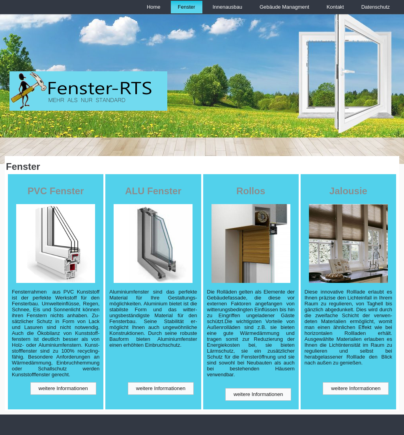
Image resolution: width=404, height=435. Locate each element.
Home (154, 7)
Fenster (186, 7)
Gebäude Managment (284, 7)
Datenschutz (375, 7)
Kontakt (335, 7)
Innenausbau (227, 7)
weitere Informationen (63, 388)
